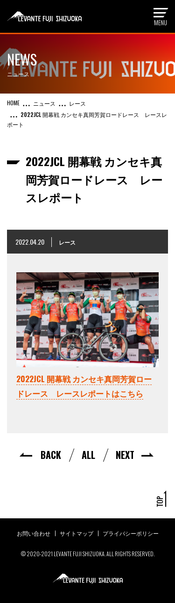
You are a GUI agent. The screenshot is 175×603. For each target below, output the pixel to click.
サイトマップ (76, 533)
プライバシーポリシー (131, 533)
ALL (88, 455)
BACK (51, 455)
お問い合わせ (33, 533)
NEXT (125, 455)
